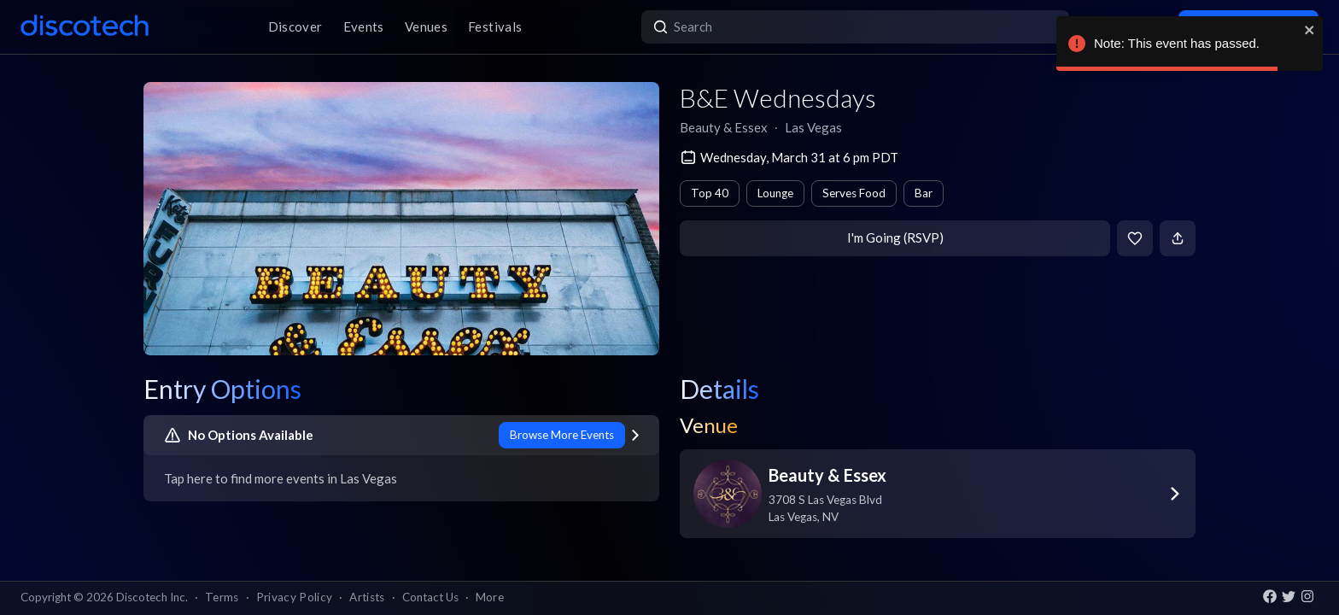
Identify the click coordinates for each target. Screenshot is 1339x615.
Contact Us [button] (430, 597)
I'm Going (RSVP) (895, 237)
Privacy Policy (294, 597)
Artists (366, 597)
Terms (222, 597)
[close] (1310, 30)
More (490, 597)
